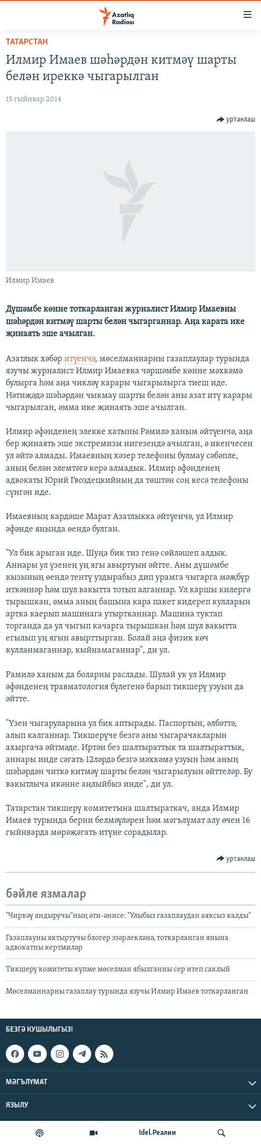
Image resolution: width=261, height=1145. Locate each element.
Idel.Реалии (157, 1133)
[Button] (236, 119)
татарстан (27, 42)
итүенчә (79, 359)
